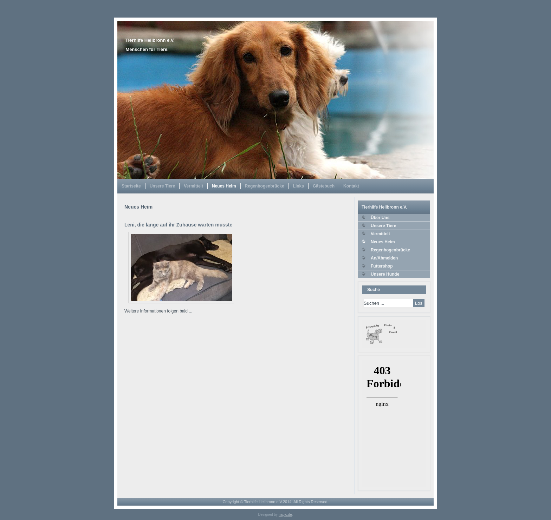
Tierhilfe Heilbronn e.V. (150, 40)
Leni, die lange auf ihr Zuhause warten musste (178, 225)
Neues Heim (224, 186)
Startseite (131, 186)
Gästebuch (324, 186)
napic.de (285, 514)
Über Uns (380, 217)
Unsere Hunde (385, 274)
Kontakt (351, 186)
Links (298, 186)
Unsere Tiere (162, 186)
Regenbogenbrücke (264, 186)
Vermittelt (193, 186)
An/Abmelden (384, 258)
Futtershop (382, 266)
